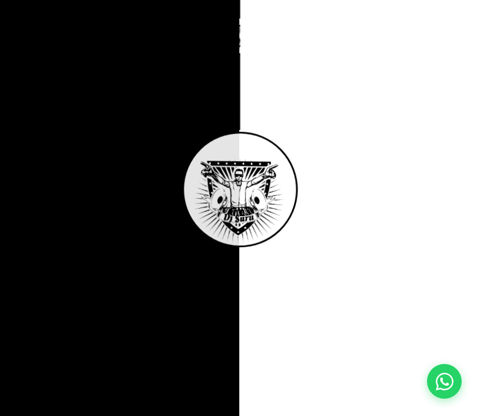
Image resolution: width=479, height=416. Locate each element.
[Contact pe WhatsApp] (444, 381)
